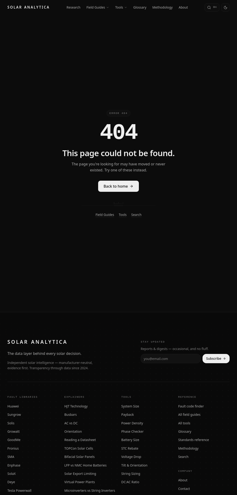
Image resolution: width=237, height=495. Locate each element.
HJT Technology (76, 406)
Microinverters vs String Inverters (89, 490)
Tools (121, 7)
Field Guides (97, 7)
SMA (10, 456)
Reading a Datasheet (80, 440)
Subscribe (216, 358)
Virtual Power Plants (79, 482)
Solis (10, 423)
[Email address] (171, 358)
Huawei (13, 406)
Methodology (162, 7)
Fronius (13, 448)
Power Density (132, 423)
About (183, 7)
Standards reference (193, 440)
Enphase (13, 465)
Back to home (119, 186)
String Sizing (130, 473)
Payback (127, 414)
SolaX (11, 473)
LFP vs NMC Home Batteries (85, 465)
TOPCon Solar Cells (78, 448)
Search (136, 214)
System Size (130, 406)
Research (74, 7)
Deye (11, 482)
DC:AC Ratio (130, 482)
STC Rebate (129, 448)
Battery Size (130, 440)
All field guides (189, 414)
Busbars (70, 414)
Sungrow (14, 414)
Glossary (139, 7)
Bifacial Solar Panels (79, 456)
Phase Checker (132, 431)
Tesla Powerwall (19, 490)
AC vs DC (71, 423)
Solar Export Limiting (80, 473)
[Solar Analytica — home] (28, 7)
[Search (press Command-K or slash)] (212, 7)
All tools (184, 423)
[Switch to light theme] (225, 7)
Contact (184, 488)
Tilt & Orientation (134, 465)
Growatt (13, 431)
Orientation (73, 431)
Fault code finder (191, 406)
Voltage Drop (131, 456)
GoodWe (13, 440)
